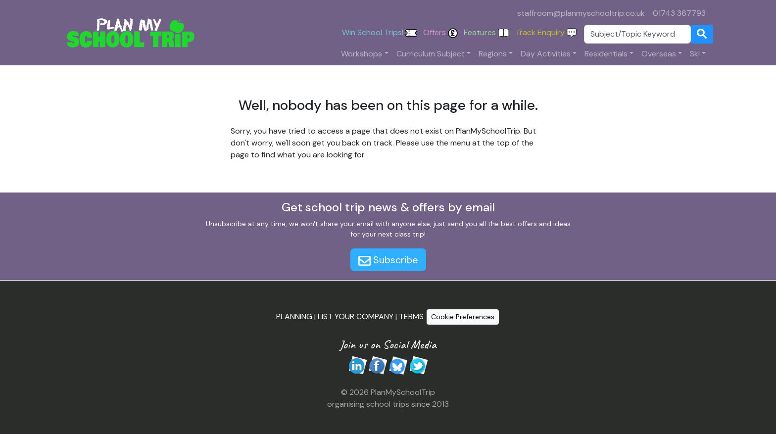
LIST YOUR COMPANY (355, 316)
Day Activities (546, 53)
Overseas (658, 53)
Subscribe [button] (388, 259)
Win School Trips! (379, 32)
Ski (695, 53)
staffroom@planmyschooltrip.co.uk (581, 13)
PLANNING (294, 316)
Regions (493, 53)
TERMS (411, 316)
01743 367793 (679, 13)
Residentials (606, 53)
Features (486, 32)
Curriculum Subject (430, 53)
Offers (440, 32)
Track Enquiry (546, 32)
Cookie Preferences (462, 316)
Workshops (361, 53)
